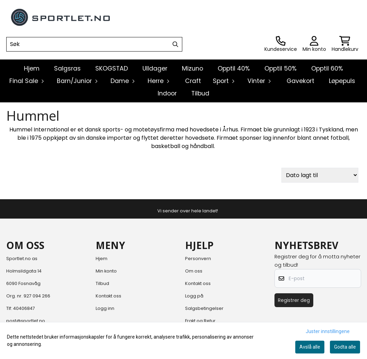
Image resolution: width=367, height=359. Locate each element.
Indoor (167, 93)
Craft (193, 81)
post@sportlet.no (25, 321)
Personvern (198, 258)
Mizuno (192, 68)
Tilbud (200, 93)
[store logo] (61, 17)
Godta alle (345, 347)
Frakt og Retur (200, 321)
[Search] (175, 44)
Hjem (101, 258)
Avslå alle (309, 347)
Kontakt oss (108, 296)
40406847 (24, 308)
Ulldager (154, 68)
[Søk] (94, 44)
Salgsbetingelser (204, 308)
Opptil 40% (234, 68)
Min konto (106, 271)
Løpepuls (342, 81)
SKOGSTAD (111, 68)
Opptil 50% (280, 68)
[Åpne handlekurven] (345, 44)
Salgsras (67, 68)
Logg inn (105, 308)
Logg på (194, 296)
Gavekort (300, 81)
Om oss (193, 271)
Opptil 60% (327, 68)
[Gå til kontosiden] (281, 44)
